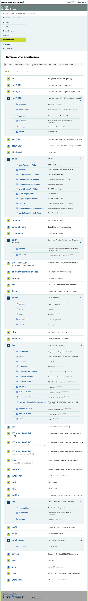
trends (21, 132)
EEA (13, 2)
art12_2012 (17, 85)
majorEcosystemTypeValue (29, 198)
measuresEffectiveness (28, 371)
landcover (17, 476)
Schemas (6, 35)
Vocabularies (8, 40)
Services (6, 44)
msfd (14, 527)
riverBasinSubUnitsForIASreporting (33, 402)
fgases (15, 291)
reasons (22, 127)
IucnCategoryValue (26, 194)
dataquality (17, 233)
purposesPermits (25, 392)
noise (14, 534)
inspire (15, 469)
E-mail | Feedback (10, 594)
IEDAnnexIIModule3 (21, 442)
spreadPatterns (25, 414)
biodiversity (17, 152)
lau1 (14, 482)
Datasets (6, 22)
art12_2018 (17, 92)
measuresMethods (26, 376)
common (16, 220)
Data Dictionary (20, 13)
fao (13, 285)
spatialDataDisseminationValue (31, 208)
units (21, 419)
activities (22, 104)
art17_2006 (17, 98)
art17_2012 (17, 139)
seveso (15, 554)
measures (23, 366)
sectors (22, 519)
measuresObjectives (27, 381)
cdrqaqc (22, 357)
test (14, 560)
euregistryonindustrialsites (25, 272)
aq (13, 79)
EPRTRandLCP (19, 263)
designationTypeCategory (29, 179)
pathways (22, 387)
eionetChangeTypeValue (28, 189)
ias (13, 345)
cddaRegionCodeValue (28, 165)
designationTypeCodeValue (29, 184)
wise (14, 573)
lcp (13, 502)
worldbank (17, 580)
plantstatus (23, 513)
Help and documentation (12, 18)
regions (22, 203)
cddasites (23, 170)
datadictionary (19, 227)
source (21, 314)
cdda (14, 159)
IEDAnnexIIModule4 (21, 451)
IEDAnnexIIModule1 (21, 433)
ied (13, 427)
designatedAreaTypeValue (29, 174)
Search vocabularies (14, 72)
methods (22, 121)
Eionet (13, 13)
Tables (5, 27)
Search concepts (32, 72)
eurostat (16, 278)
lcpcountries (24, 508)
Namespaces (8, 48)
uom (14, 567)
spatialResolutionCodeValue (30, 213)
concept (22, 304)
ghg (14, 332)
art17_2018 (17, 146)
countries (22, 116)
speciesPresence (25, 409)
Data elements (8, 31)
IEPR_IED (16, 460)
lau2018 (16, 495)
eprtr (14, 240)
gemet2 (15, 298)
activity (22, 249)
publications (18, 540)
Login (69, 2)
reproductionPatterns (27, 397)
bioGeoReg (23, 351)
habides (16, 339)
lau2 (14, 489)
